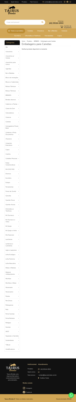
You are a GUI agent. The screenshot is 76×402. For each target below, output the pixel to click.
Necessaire (9, 287)
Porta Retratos (10, 318)
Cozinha (8, 154)
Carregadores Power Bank (12, 127)
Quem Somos (15, 2)
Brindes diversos (11, 100)
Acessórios (9, 52)
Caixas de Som (10, 108)
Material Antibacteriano (10, 273)
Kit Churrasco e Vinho (10, 221)
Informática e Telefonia (32, 36)
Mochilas (8, 279)
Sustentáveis (10, 340)
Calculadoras (10, 113)
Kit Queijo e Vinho (11, 230)
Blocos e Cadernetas (12, 82)
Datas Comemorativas (10, 164)
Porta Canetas (10, 314)
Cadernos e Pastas (11, 104)
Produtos (24, 2)
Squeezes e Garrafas (12, 336)
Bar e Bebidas (52, 31)
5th (7, 47)
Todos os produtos (17, 31)
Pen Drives (9, 301)
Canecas (64, 31)
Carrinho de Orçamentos (67, 26)
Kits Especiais (10, 235)
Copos (59, 36)
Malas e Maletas (11, 268)
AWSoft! (69, 399)
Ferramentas (49, 36)
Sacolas (8, 327)
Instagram (29, 388)
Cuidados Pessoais (11, 158)
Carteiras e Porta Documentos (11, 133)
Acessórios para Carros (11, 63)
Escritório (17, 36)
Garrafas (8, 196)
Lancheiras (9, 239)
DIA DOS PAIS (10, 169)
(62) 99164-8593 (46, 369)
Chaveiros (40, 31)
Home (6, 2)
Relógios (8, 323)
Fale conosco (31, 375)
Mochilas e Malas (11, 283)
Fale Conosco (34, 2)
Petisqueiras (9, 305)
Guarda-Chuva (10, 200)
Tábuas (8, 345)
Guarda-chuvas (10, 205)
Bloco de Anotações (12, 78)
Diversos (8, 174)
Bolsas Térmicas (11, 86)
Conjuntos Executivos (9, 144)
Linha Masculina (11, 263)
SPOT (7, 331)
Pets (7, 309)
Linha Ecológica (10, 255)
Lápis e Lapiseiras (11, 250)
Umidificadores (10, 349)
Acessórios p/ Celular (10, 57)
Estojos (8, 182)
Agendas (8, 69)
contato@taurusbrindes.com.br (53, 2)
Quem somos (31, 372)
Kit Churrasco (10, 215)
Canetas (30, 31)
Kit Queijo (9, 226)
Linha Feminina (10, 259)
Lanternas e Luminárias (9, 245)
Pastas (8, 296)
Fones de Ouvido (11, 191)
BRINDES (8, 95)
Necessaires (9, 292)
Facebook (29, 392)
